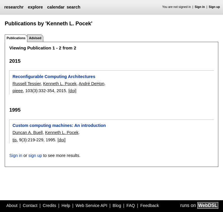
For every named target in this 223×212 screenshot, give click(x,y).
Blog (117, 205)
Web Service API (91, 205)
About (12, 205)
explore (35, 7)
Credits (49, 205)
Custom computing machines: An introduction (59, 125)
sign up (35, 155)
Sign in (200, 7)
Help (66, 205)
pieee (17, 90)
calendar (56, 7)
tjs (14, 140)
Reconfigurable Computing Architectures (53, 76)
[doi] (72, 90)
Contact (30, 205)
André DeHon (91, 83)
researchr (14, 7)
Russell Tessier (26, 83)
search (73, 7)
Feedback (149, 205)
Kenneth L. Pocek (60, 83)
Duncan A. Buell (27, 132)
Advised (35, 38)
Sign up (214, 7)
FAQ (130, 205)
